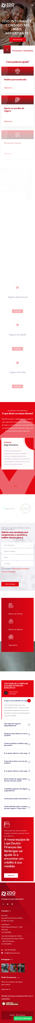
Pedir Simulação (10, 584)
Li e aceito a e (15, 570)
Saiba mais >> (8, 88)
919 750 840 (12, 694)
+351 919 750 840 (10, 950)
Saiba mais (11, 875)
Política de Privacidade (20, 569)
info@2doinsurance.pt (12, 953)
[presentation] (15, 577)
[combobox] (17, 545)
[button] (15, 485)
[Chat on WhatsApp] (23, 1018)
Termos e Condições (8, 572)
